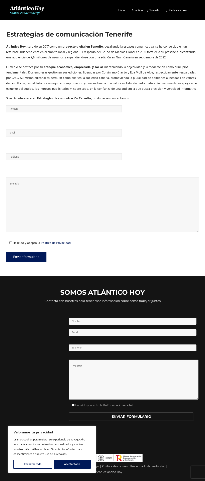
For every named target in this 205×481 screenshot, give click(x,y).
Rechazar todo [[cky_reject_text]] (32, 464)
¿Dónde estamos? (176, 10)
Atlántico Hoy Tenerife (145, 10)
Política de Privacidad (56, 243)
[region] (52, 449)
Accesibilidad (156, 466)
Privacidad (137, 466)
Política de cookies (115, 466)
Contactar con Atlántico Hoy (102, 472)
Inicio (121, 10)
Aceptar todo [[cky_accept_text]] (72, 464)
